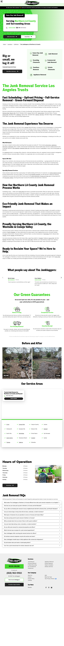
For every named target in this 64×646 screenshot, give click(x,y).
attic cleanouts (16, 148)
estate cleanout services (55, 172)
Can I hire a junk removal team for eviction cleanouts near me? (32, 545)
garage (26, 127)
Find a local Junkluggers (14, 579)
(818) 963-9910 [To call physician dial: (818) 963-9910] (9, 395)
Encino (29, 113)
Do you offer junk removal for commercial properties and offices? (32, 527)
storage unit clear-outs (45, 176)
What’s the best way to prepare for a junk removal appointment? (32, 530)
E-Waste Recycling (32, 565)
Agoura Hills (51, 238)
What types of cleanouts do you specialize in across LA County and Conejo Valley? (32, 514)
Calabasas (18, 114)
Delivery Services (49, 566)
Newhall (4, 239)
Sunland (41, 238)
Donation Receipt (47, 326)
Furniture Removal (32, 563)
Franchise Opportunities (14, 584)
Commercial (30, 568)
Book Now (28, 36)
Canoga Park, (5, 114)
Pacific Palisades (11, 232)
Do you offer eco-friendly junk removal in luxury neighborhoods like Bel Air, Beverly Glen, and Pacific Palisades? (32, 508)
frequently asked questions (33, 499)
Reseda (12, 235)
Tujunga (8, 442)
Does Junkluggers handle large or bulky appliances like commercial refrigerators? (32, 539)
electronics (5, 146)
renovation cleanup (8, 177)
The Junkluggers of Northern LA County (30, 44)
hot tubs (57, 148)
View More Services (12, 71)
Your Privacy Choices (50, 578)
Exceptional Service (47, 312)
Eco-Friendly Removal (16, 326)
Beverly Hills (13, 113)
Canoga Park (22, 424)
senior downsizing (35, 176)
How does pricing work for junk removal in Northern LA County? (32, 517)
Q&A (46, 575)
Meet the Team (48, 577)
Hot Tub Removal (32, 566)
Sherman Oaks (5, 113)
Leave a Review (13, 398)
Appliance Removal (49, 561)
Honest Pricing (16, 312)
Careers (30, 577)
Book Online (14, 566)
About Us (30, 575)
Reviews (30, 587)
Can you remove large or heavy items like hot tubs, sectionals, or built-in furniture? (32, 511)
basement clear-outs (25, 148)
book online (21, 191)
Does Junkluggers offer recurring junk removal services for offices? (32, 533)
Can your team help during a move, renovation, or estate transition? (32, 524)
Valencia (37, 114)
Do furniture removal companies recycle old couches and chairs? (32, 536)
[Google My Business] (51, 587)
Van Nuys (42, 114)
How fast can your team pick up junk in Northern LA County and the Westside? (32, 505)
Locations (10, 44)
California (16, 44)
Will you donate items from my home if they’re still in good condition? (32, 521)
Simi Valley (30, 239)
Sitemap (30, 580)
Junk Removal (31, 561)
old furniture (48, 145)
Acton (7, 424)
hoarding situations (35, 174)
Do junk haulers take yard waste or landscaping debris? (32, 542)
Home (4, 44)
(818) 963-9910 (12, 36)
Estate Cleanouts (49, 563)
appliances (54, 145)
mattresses (10, 146)
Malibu (58, 114)
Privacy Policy (31, 578)
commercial (7, 152)
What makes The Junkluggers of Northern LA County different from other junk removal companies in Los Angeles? (32, 502)
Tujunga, (4, 235)
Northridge (21, 433)
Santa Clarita (41, 113)
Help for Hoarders (49, 565)
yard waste (43, 148)
